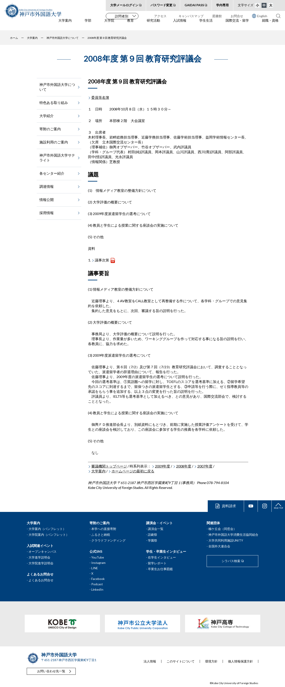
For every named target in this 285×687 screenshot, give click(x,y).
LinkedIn (97, 589)
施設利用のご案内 (53, 142)
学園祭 (152, 540)
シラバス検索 (231, 561)
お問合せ (237, 16)
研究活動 (153, 25)
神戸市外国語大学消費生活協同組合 (233, 534)
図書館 (217, 16)
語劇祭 (152, 534)
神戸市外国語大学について (57, 86)
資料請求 (229, 506)
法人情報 (150, 661)
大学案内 (65, 25)
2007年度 (204, 466)
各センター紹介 (51, 173)
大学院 (109, 25)
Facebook (98, 579)
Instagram (98, 563)
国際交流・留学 (237, 25)
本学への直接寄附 (103, 529)
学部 (88, 25)
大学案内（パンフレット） (47, 529)
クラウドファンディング (108, 540)
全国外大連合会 (219, 546)
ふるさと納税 (100, 534)
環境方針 (211, 661)
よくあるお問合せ (40, 580)
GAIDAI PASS (194, 5)
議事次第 (102, 260)
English (259, 16)
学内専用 (222, 5)
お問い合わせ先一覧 (51, 671)
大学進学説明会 (39, 557)
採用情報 (46, 213)
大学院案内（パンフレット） (48, 534)
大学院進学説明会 (40, 563)
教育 (130, 25)
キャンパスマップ (191, 16)
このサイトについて (181, 661)
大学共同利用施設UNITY (225, 540)
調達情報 (46, 186)
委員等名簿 (100, 97)
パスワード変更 (161, 5)
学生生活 (206, 25)
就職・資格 (270, 25)
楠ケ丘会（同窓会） (222, 529)
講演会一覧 (155, 529)
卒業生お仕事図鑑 (160, 569)
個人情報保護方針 (240, 661)
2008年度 (183, 466)
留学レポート (157, 563)
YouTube (97, 557)
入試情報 (179, 25)
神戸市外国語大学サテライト (57, 157)
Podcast (97, 584)
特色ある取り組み (53, 102)
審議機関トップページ (109, 466)
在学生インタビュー (162, 557)
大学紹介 (46, 116)
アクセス (160, 16)
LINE (94, 568)
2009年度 (162, 466)
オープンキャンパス (42, 551)
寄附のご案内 (50, 129)
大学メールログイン (124, 5)
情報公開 (46, 199)
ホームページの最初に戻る (133, 471)
